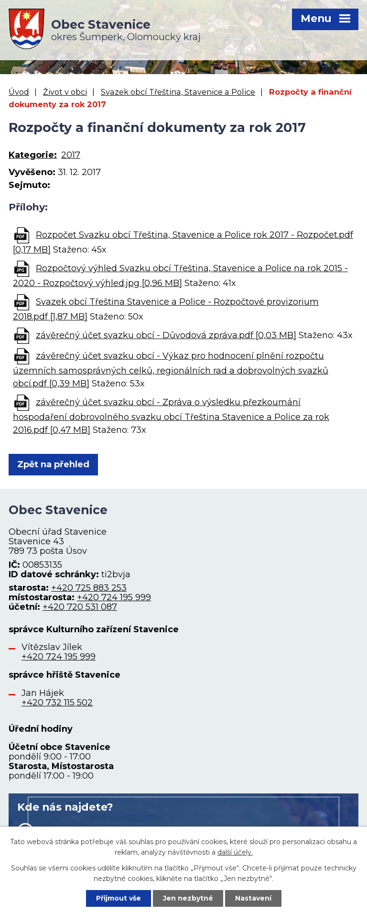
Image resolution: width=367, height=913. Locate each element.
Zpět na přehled (53, 464)
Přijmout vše (118, 898)
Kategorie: (33, 155)
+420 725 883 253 (89, 588)
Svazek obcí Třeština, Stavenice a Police (178, 92)
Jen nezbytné (188, 898)
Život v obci (65, 92)
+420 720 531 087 (80, 607)
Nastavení (253, 898)
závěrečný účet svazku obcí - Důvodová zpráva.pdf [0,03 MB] (166, 335)
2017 (70, 155)
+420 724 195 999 (114, 597)
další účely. (235, 852)
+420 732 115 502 (57, 702)
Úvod (19, 92)
